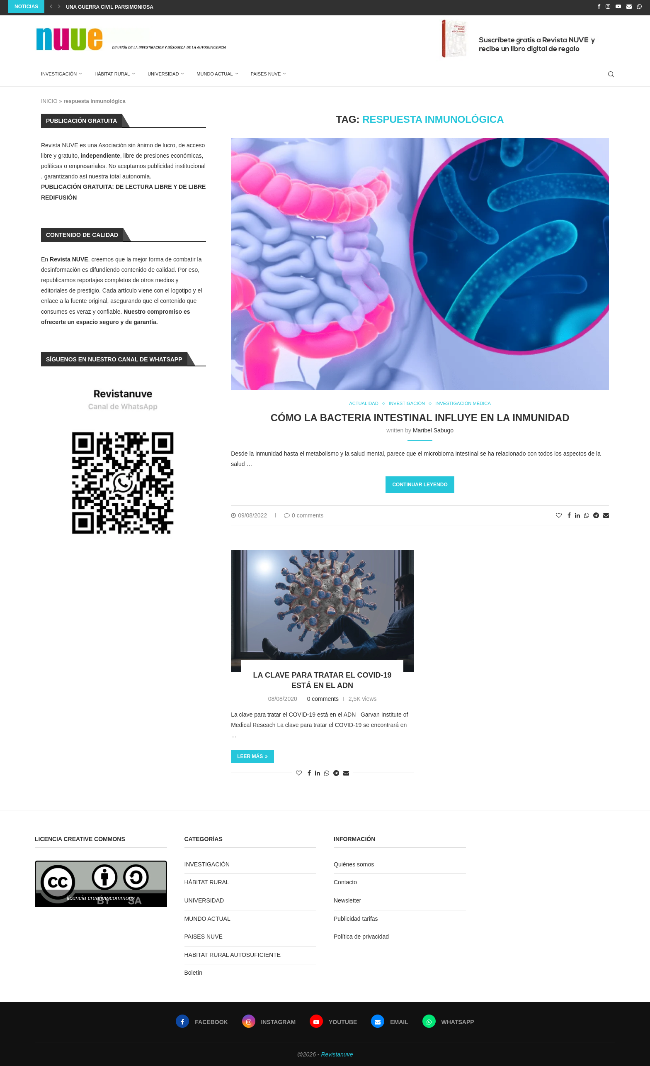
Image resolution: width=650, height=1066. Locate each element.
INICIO (49, 99)
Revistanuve (337, 1053)
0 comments (303, 514)
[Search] (611, 72)
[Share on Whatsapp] (586, 514)
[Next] (59, 6)
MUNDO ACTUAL (214, 71)
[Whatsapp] (639, 6)
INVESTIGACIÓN (59, 71)
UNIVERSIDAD (163, 71)
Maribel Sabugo (433, 429)
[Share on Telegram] (596, 514)
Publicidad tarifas (356, 917)
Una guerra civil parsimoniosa (109, 7)
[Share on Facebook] (569, 514)
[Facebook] (598, 6)
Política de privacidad (361, 935)
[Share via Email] (606, 514)
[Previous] (51, 6)
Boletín (193, 971)
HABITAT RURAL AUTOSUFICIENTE (232, 953)
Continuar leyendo (419, 484)
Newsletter (347, 899)
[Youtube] (618, 6)
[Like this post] (559, 514)
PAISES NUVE (266, 71)
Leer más (252, 755)
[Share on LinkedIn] (577, 514)
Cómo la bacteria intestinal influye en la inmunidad (420, 416)
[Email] (629, 6)
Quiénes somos (354, 863)
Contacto (345, 881)
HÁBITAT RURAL (112, 71)
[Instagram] (608, 6)
